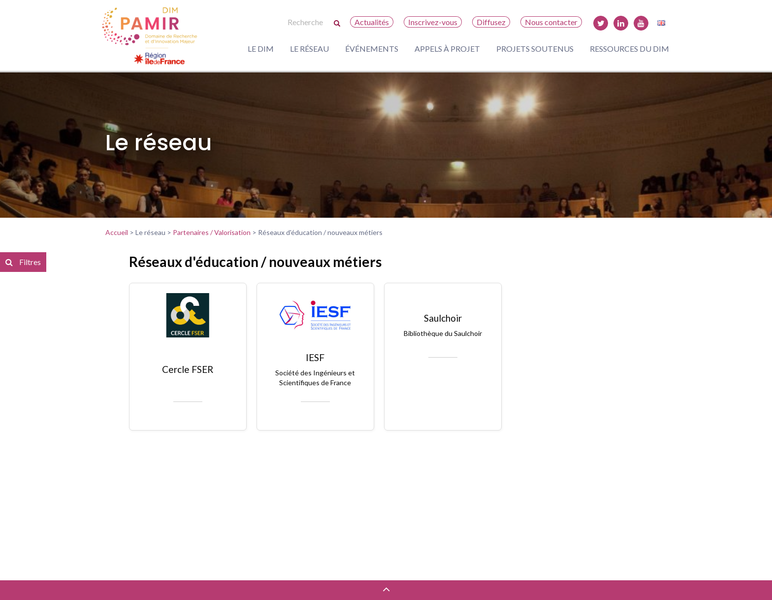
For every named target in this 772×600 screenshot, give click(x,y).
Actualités (371, 22)
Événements (371, 48)
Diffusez (491, 22)
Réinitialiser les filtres (43, 413)
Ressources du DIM (629, 48)
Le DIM (261, 48)
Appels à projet (447, 48)
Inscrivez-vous (432, 22)
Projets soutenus (535, 48)
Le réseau (309, 48)
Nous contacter (551, 22)
